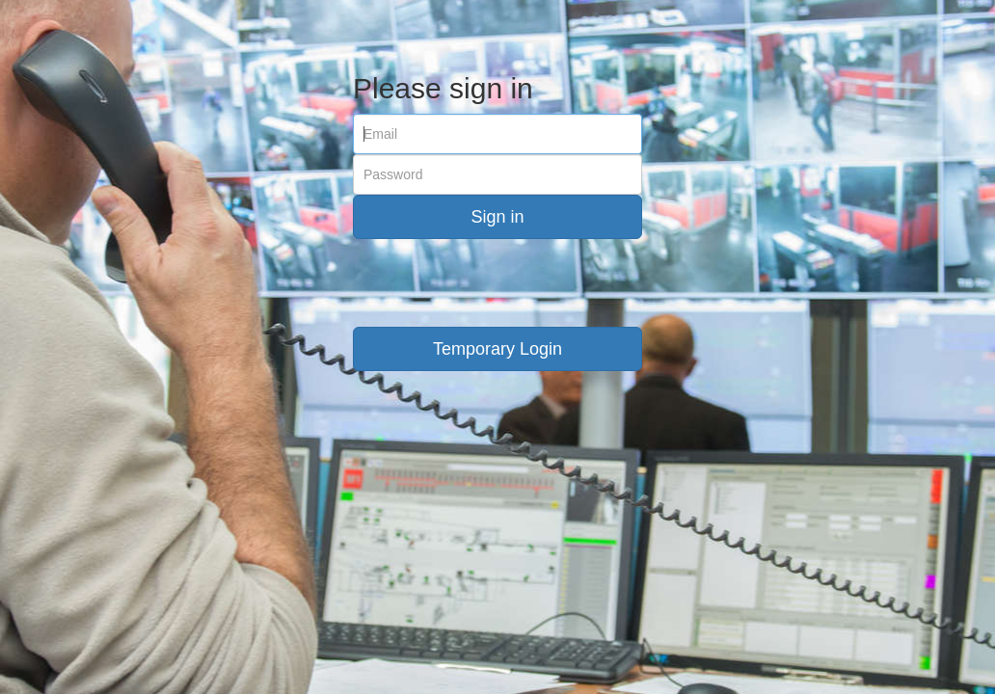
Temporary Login (497, 349)
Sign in (497, 217)
